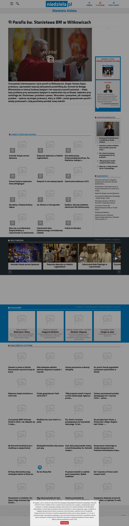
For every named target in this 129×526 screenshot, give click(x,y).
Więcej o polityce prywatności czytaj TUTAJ (64, 519)
